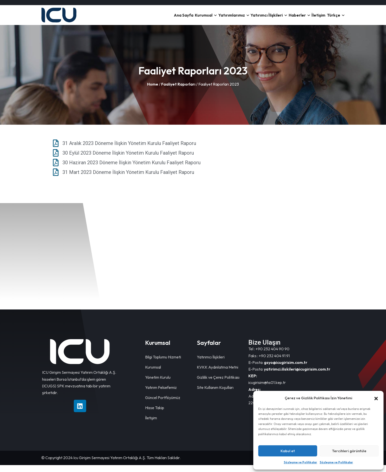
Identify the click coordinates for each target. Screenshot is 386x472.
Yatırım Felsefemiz (161, 394)
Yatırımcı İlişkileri (242, 18)
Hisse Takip (154, 414)
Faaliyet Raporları (178, 91)
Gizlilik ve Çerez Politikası (218, 384)
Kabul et (288, 450)
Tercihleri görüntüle (349, 450)
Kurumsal (164, 18)
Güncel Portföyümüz (162, 404)
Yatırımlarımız (199, 18)
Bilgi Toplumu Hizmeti (163, 363)
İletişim (308, 18)
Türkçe (330, 18)
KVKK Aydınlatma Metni (217, 374)
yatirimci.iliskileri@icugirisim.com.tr (297, 376)
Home (152, 91)
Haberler (279, 18)
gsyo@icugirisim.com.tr (285, 369)
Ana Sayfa (137, 18)
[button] (376, 398)
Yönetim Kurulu (158, 384)
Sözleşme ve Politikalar (300, 462)
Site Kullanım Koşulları (215, 394)
